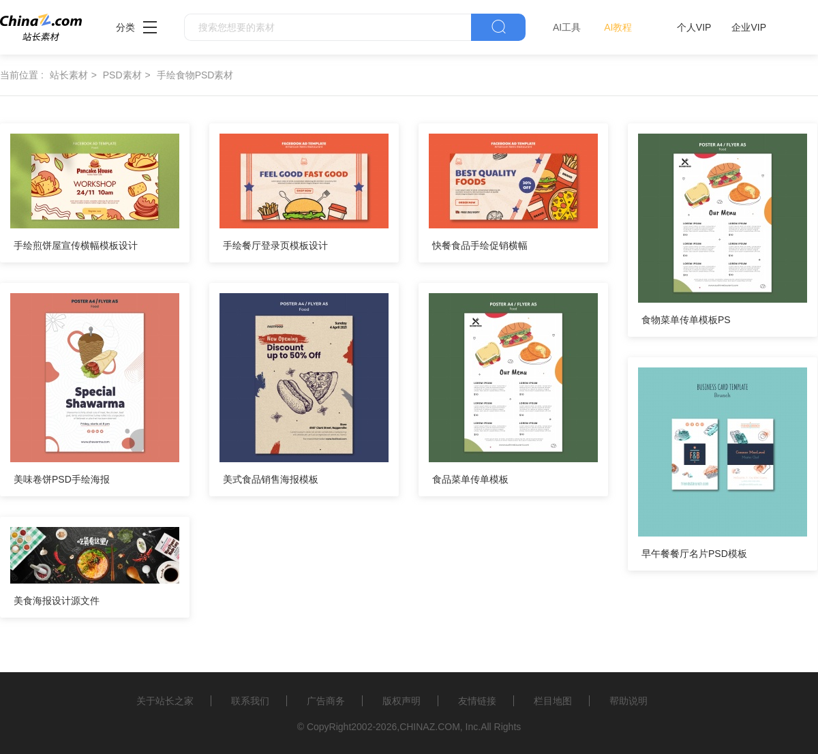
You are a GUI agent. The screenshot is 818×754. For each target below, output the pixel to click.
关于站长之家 (165, 700)
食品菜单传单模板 (470, 479)
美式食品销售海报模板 (270, 479)
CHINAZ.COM (429, 726)
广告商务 (326, 700)
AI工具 (567, 27)
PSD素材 (122, 75)
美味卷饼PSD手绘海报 (62, 479)
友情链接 (477, 700)
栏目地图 (553, 700)
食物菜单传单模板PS (686, 319)
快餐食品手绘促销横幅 (480, 245)
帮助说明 (628, 700)
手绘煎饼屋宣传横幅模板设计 (76, 245)
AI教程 (618, 27)
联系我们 (250, 700)
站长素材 (69, 75)
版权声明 (401, 700)
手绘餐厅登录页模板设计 (275, 245)
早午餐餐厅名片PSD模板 (694, 553)
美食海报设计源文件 (57, 600)
